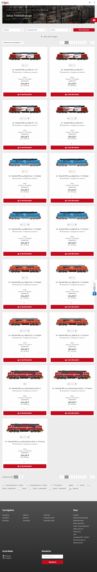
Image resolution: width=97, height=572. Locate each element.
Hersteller (28, 10)
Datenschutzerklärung (80, 518)
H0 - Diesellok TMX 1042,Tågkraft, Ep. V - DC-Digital (72, 176)
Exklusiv (25, 515)
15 (16, 477)
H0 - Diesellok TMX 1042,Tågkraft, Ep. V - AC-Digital (25, 176)
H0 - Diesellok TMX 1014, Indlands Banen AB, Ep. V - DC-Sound (25, 442)
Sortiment (5, 518)
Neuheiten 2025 (49, 518)
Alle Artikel (21, 10)
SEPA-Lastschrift (78, 523)
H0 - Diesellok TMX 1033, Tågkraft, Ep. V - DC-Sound (72, 335)
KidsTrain (47, 515)
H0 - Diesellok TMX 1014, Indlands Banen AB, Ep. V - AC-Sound (72, 388)
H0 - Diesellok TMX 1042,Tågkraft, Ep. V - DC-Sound (72, 229)
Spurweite (5, 515)
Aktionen (26, 518)
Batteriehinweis (78, 520)
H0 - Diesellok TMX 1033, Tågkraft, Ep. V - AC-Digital (25, 282)
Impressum (77, 532)
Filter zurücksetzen (84, 30)
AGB (74, 534)
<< (61, 42)
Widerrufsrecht (78, 529)
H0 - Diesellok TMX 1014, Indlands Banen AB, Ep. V (25, 388)
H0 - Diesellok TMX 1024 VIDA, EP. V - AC (24, 70)
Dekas (33, 10)
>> (92, 42)
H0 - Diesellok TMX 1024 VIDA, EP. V (72, 70)
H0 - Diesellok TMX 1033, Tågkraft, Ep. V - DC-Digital (72, 282)
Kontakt (75, 515)
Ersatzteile (26, 520)
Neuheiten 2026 (49, 520)
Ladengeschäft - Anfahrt (81, 537)
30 (21, 477)
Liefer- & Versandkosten (81, 526)
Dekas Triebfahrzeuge (42, 10)
